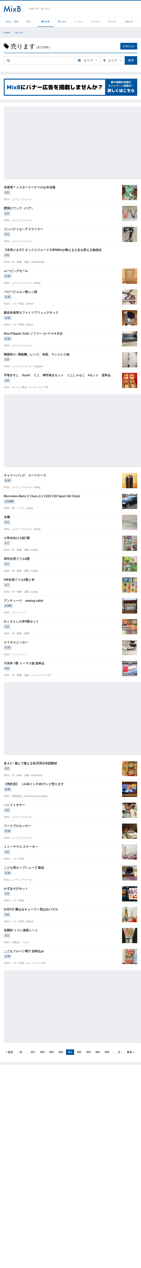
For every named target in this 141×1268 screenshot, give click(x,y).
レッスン (79, 21)
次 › (120, 1052)
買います (62, 21)
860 (61, 1052)
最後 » (130, 1052)
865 (107, 1052)
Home (7, 32)
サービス (95, 21)
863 (88, 1052)
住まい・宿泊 (12, 21)
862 (79, 1052)
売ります (45, 21)
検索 (131, 60)
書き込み (129, 46)
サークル (112, 21)
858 (42, 1052)
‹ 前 (20, 1052)
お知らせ (129, 21)
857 (33, 1052)
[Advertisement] (35, 142)
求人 (29, 21)
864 (98, 1052)
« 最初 (9, 1052)
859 (51, 1052)
